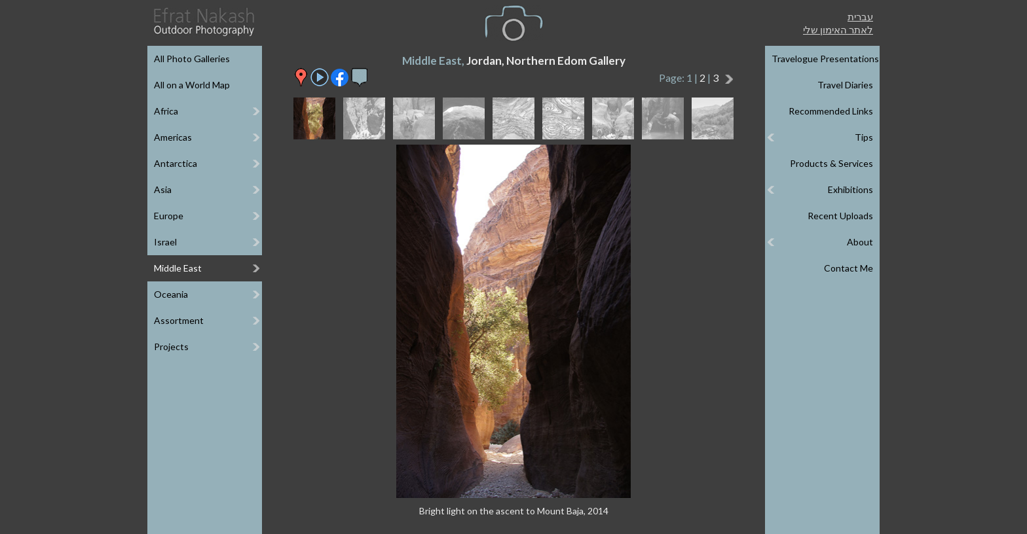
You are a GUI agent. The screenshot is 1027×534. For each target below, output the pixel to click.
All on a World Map (192, 84)
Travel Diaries (845, 84)
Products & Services (831, 163)
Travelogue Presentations (825, 58)
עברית (860, 16)
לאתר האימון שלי (838, 29)
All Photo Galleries (192, 58)
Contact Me (848, 268)
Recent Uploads (840, 215)
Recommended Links (831, 110)
